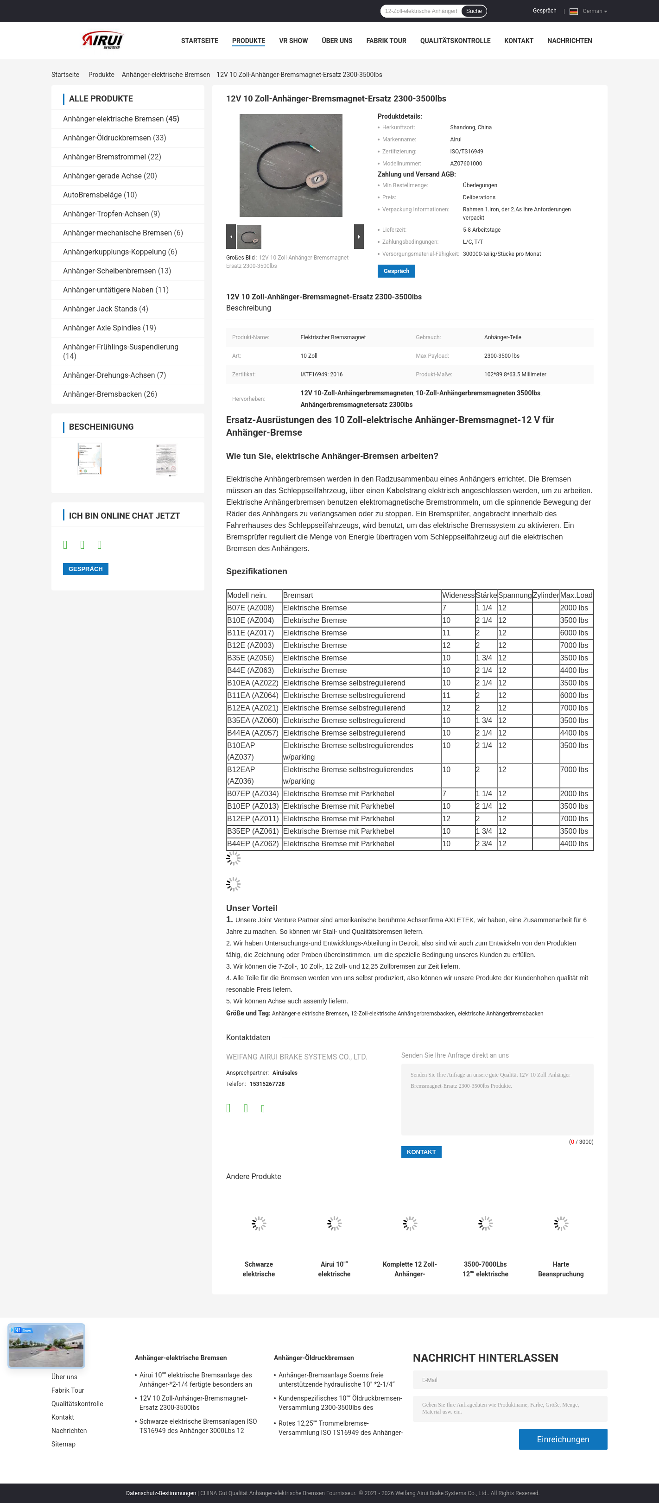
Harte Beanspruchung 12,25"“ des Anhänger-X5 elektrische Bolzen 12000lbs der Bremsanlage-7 (561, 1269)
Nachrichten (569, 40)
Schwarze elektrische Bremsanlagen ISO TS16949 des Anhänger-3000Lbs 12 (259, 1269)
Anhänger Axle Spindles (102, 327)
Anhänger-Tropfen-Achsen (106, 213)
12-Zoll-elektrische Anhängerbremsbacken (403, 1013)
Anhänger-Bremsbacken (102, 394)
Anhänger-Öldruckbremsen (107, 137)
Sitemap (63, 1444)
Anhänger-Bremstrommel (104, 156)
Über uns (337, 40)
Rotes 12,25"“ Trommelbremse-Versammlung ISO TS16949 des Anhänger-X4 (341, 1429)
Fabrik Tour (386, 40)
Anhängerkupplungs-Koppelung (114, 251)
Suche (474, 11)
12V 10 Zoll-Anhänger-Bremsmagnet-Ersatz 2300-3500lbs (193, 1403)
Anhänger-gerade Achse (102, 175)
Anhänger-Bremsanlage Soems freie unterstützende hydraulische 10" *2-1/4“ (337, 1379)
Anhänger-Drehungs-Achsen (109, 375)
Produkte (248, 40)
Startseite (199, 40)
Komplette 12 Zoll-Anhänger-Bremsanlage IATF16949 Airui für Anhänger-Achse (410, 1269)
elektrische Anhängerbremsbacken (501, 1013)
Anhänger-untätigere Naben (108, 289)
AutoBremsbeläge (92, 194)
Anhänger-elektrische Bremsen (166, 74)
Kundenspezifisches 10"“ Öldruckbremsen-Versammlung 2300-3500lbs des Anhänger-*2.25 (340, 1404)
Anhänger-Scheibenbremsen (109, 270)
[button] (410, 468)
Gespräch (545, 10)
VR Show (293, 40)
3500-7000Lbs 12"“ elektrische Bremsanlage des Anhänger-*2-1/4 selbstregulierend (485, 1269)
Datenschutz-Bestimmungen (161, 1493)
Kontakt (519, 40)
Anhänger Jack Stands (100, 308)
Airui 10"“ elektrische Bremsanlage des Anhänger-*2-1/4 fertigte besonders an (334, 1269)
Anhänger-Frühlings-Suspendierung (120, 346)
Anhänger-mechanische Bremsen (117, 232)
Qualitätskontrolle (455, 40)
